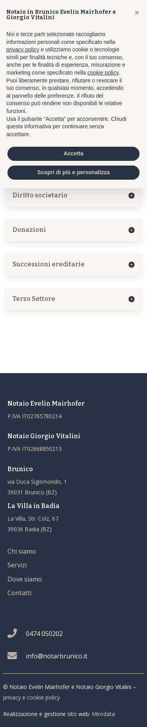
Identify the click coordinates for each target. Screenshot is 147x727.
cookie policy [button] (102, 72)
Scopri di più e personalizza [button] (73, 172)
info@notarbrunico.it (56, 656)
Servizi (17, 565)
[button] (137, 12)
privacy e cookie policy (31, 697)
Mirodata (103, 714)
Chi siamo (21, 551)
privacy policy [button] (22, 49)
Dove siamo (24, 579)
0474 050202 (44, 633)
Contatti (19, 593)
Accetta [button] (73, 153)
